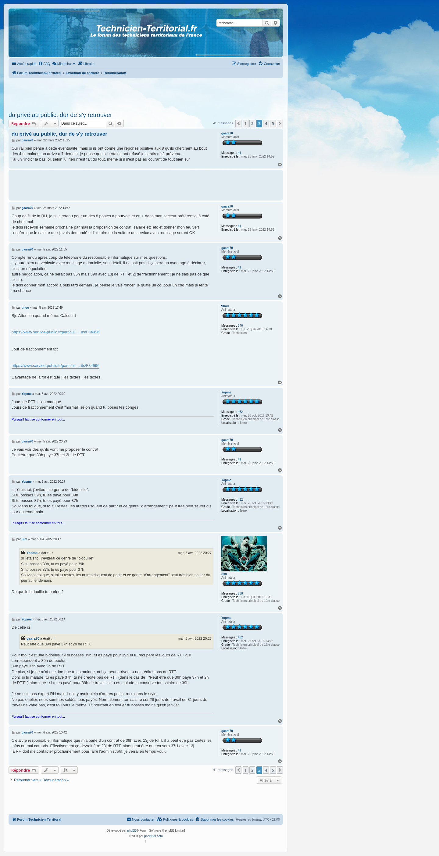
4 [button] (266, 123)
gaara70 (227, 133)
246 (240, 325)
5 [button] (273, 123)
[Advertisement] (146, 93)
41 (239, 153)
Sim (224, 574)
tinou (225, 306)
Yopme (226, 392)
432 (240, 412)
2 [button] (252, 123)
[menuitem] (44, 63)
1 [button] (245, 123)
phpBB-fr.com (153, 836)
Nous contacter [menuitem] (141, 819)
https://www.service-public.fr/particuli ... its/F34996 (55, 332)
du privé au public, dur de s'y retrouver (60, 115)
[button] (238, 123)
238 (240, 593)
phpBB (131, 830)
